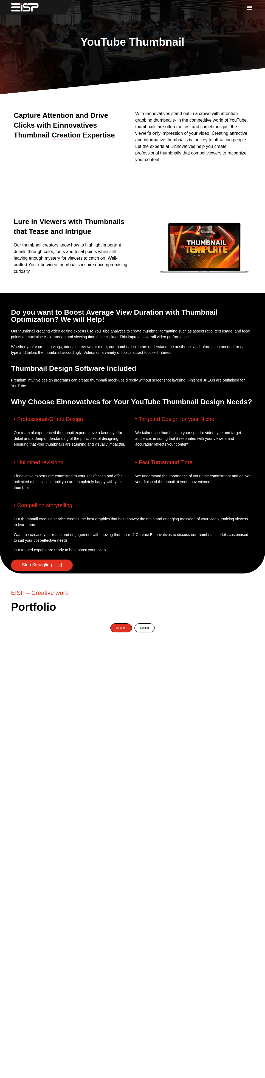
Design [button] (144, 627)
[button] (249, 7)
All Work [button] (121, 627)
